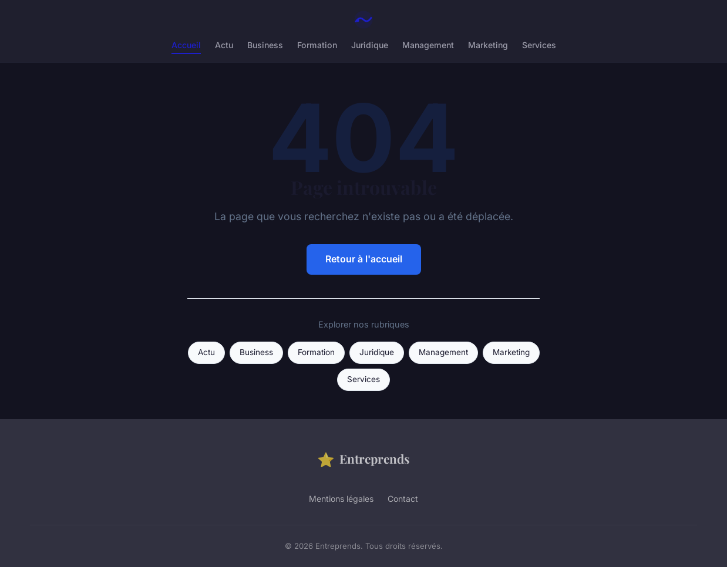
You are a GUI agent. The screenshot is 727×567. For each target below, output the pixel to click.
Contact (403, 499)
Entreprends (363, 459)
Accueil (186, 45)
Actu (224, 45)
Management (428, 45)
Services (539, 45)
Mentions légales (341, 499)
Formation (317, 45)
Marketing (488, 45)
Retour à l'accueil (363, 259)
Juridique (369, 45)
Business (265, 45)
